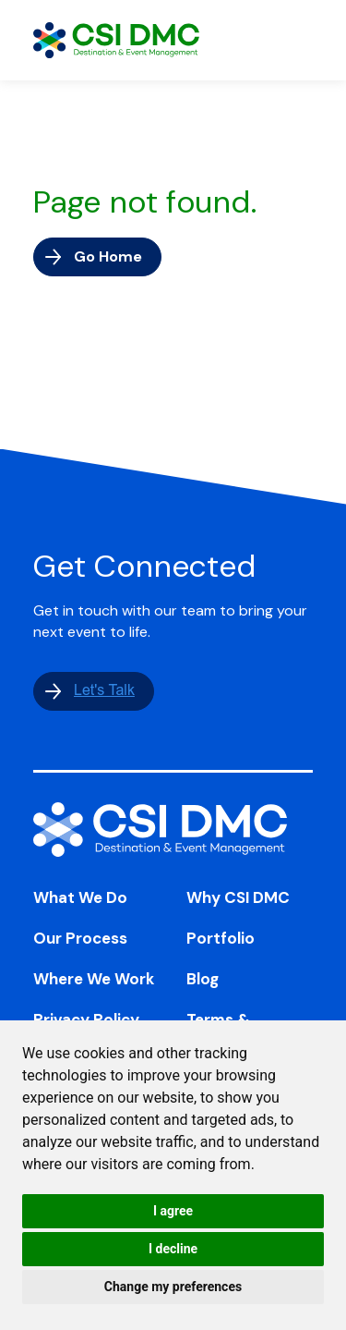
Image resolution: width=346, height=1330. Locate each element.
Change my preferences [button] (173, 1286)
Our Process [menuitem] (80, 938)
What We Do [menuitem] (80, 897)
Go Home (108, 256)
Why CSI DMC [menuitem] (238, 897)
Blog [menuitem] (202, 979)
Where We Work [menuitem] (94, 979)
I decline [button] (173, 1248)
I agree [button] (173, 1210)
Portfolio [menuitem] (220, 938)
